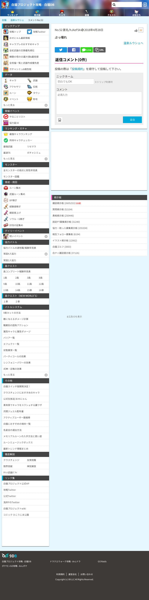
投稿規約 (77, 69)
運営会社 (72, 574)
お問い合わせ (86, 574)
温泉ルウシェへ (133, 43)
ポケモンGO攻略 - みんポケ (14, 565)
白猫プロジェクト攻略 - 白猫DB (32, 4)
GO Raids (102, 561)
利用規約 (60, 574)
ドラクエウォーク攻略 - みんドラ (65, 561)
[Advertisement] (99, 158)
